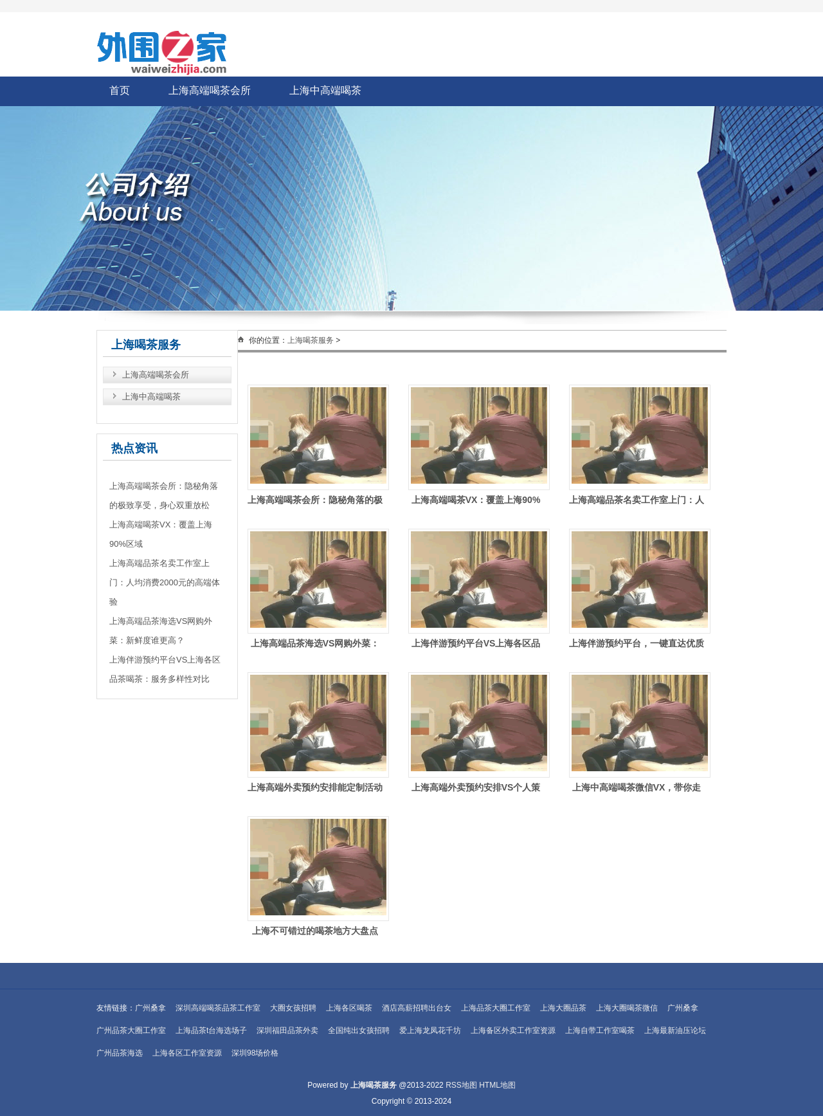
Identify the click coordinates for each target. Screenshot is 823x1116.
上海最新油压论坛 (675, 1030)
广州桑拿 (150, 1007)
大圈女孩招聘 (293, 1007)
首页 (119, 90)
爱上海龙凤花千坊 (430, 1030)
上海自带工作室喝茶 (600, 1030)
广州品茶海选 (119, 1052)
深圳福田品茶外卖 (287, 1030)
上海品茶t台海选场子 (211, 1030)
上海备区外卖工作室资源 (513, 1030)
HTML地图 (497, 1085)
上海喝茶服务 (310, 340)
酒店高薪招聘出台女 (416, 1007)
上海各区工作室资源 (187, 1052)
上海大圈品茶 (563, 1007)
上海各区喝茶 (349, 1007)
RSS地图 (461, 1085)
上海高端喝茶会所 (209, 90)
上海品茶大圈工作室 (495, 1007)
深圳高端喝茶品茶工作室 (218, 1007)
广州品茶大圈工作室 (131, 1030)
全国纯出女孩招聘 (359, 1030)
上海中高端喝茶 (325, 90)
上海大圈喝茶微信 (627, 1007)
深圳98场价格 (254, 1052)
